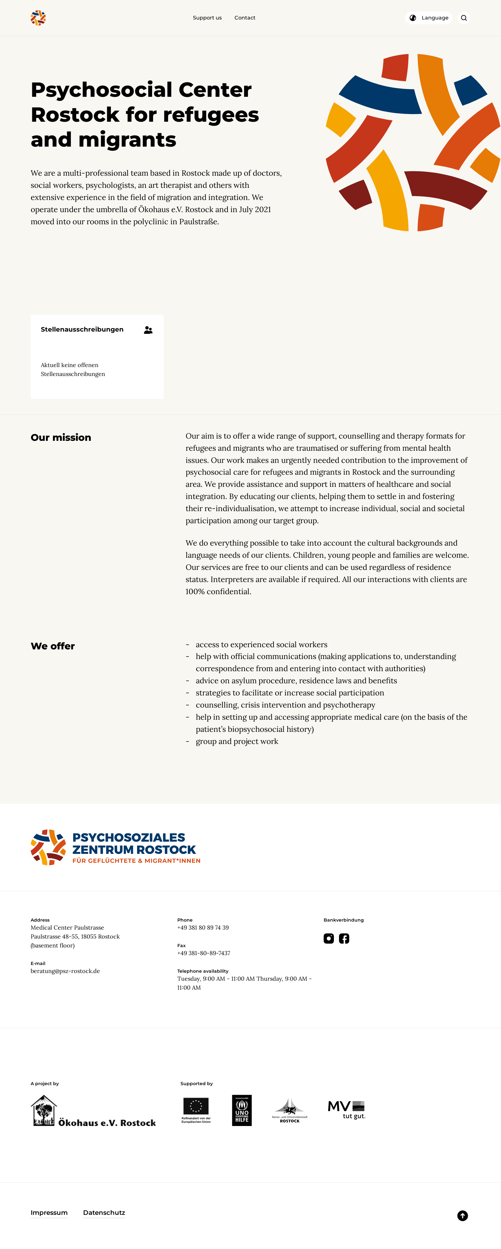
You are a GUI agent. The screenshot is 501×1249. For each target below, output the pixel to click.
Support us (207, 18)
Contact (245, 18)
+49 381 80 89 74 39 (203, 927)
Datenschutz (104, 1212)
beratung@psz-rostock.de (65, 971)
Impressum (49, 1212)
